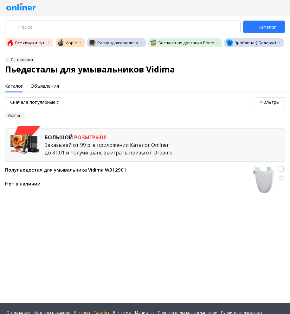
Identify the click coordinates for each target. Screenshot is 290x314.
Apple (67, 43)
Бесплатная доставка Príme (182, 43)
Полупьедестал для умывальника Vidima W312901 (65, 169)
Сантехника (22, 59)
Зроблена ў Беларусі (251, 43)
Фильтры (270, 102)
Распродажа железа (113, 43)
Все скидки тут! (26, 43)
